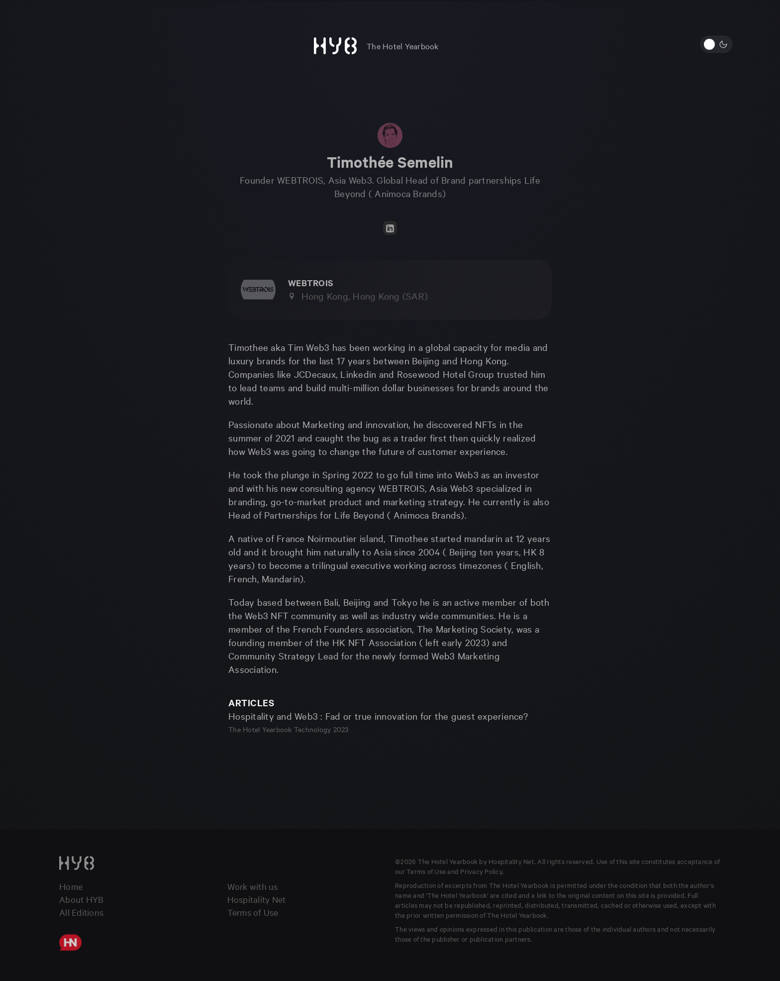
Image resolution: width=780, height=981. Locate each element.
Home (71, 886)
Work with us (252, 886)
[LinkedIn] (390, 228)
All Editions (81, 912)
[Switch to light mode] (716, 44)
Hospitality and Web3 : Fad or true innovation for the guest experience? (378, 716)
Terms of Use (253, 912)
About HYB (81, 899)
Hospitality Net (256, 899)
